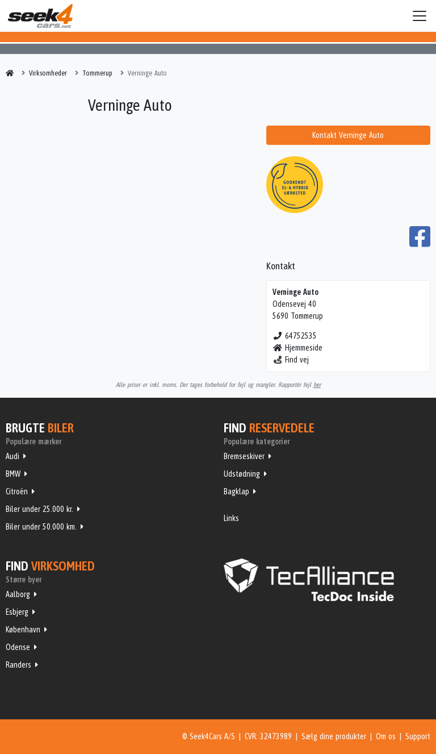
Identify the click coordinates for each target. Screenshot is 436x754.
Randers (18, 664)
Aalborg (18, 594)
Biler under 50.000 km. (41, 526)
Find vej (290, 359)
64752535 (294, 335)
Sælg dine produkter (333, 736)
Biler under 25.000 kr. (39, 509)
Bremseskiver (244, 456)
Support (417, 736)
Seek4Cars (40, 16)
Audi (12, 456)
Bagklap (236, 491)
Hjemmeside (297, 347)
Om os (386, 736)
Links (231, 518)
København (23, 629)
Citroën (17, 491)
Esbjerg (17, 611)
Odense (18, 647)
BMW (13, 473)
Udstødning (242, 473)
